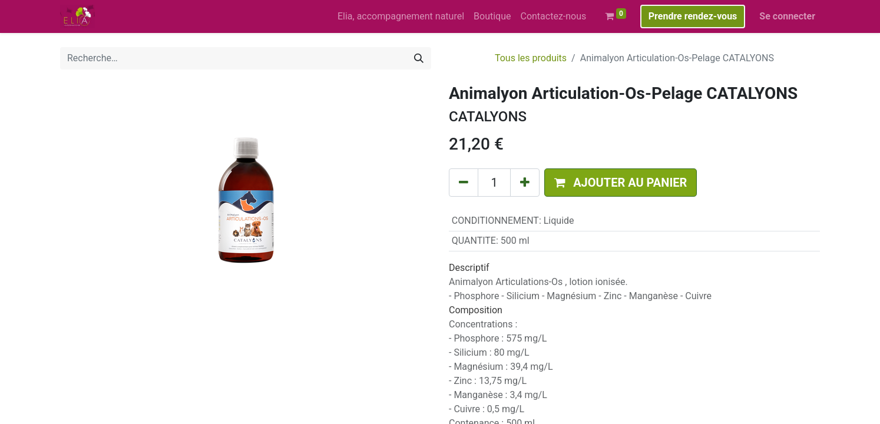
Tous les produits (531, 58)
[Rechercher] (418, 58)
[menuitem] (401, 16)
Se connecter (787, 16)
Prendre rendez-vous (693, 16)
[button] (620, 182)
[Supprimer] (463, 182)
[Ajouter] (525, 182)
